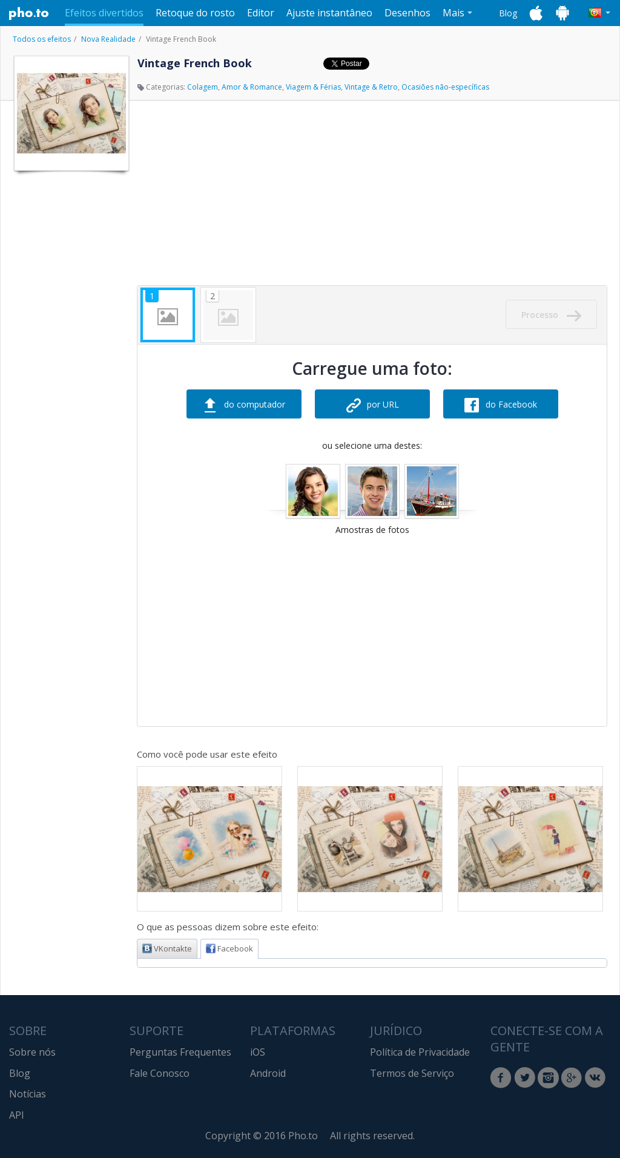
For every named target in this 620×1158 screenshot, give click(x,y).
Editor (260, 12)
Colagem (202, 87)
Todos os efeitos (42, 39)
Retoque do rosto (195, 12)
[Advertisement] (70, 359)
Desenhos (407, 12)
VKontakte (167, 948)
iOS (257, 1052)
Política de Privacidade (420, 1052)
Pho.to (29, 13)
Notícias (27, 1093)
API (16, 1115)
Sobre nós (32, 1052)
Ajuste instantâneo (329, 12)
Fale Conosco (160, 1073)
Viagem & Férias (313, 87)
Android (268, 1073)
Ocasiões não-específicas (445, 87)
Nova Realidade (108, 39)
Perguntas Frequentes (180, 1052)
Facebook (229, 948)
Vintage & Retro (371, 87)
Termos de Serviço (412, 1073)
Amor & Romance (252, 87)
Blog (508, 13)
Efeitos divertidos (104, 12)
